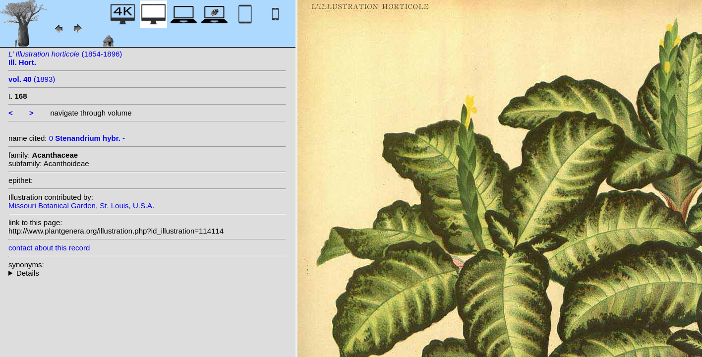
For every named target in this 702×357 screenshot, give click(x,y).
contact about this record (49, 247)
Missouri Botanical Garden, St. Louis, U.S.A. (81, 205)
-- (147, 273)
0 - (87, 138)
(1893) (31, 79)
